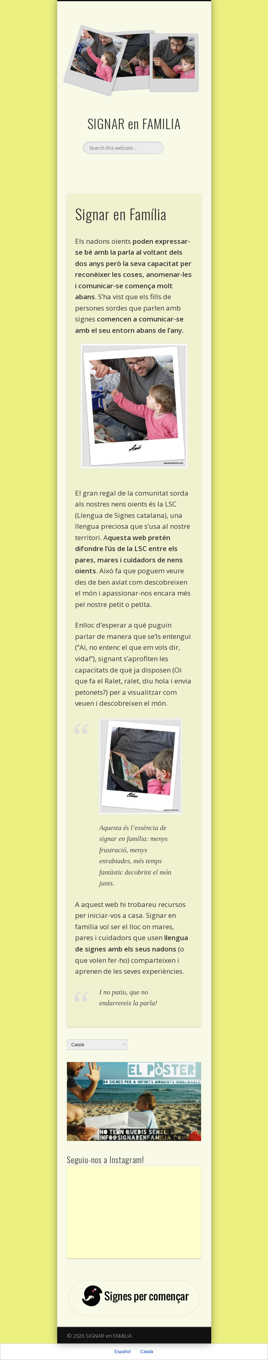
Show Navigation (181, 72)
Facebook (116, 168)
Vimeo (149, 168)
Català (77, 1044)
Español (122, 1351)
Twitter (132, 168)
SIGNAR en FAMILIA (134, 123)
